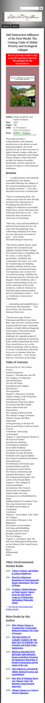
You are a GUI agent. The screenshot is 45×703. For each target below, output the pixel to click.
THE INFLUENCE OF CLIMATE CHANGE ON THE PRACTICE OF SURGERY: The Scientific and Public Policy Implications (25, 642)
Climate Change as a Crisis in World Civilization (25, 691)
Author (15, 26)
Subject (6, 26)
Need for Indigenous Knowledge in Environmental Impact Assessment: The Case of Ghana (25, 581)
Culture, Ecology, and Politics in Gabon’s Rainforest (25, 572)
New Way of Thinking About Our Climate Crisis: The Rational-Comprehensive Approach (25, 682)
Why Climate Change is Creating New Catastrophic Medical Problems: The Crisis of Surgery (25, 629)
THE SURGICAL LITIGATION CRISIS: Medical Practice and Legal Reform (25, 672)
